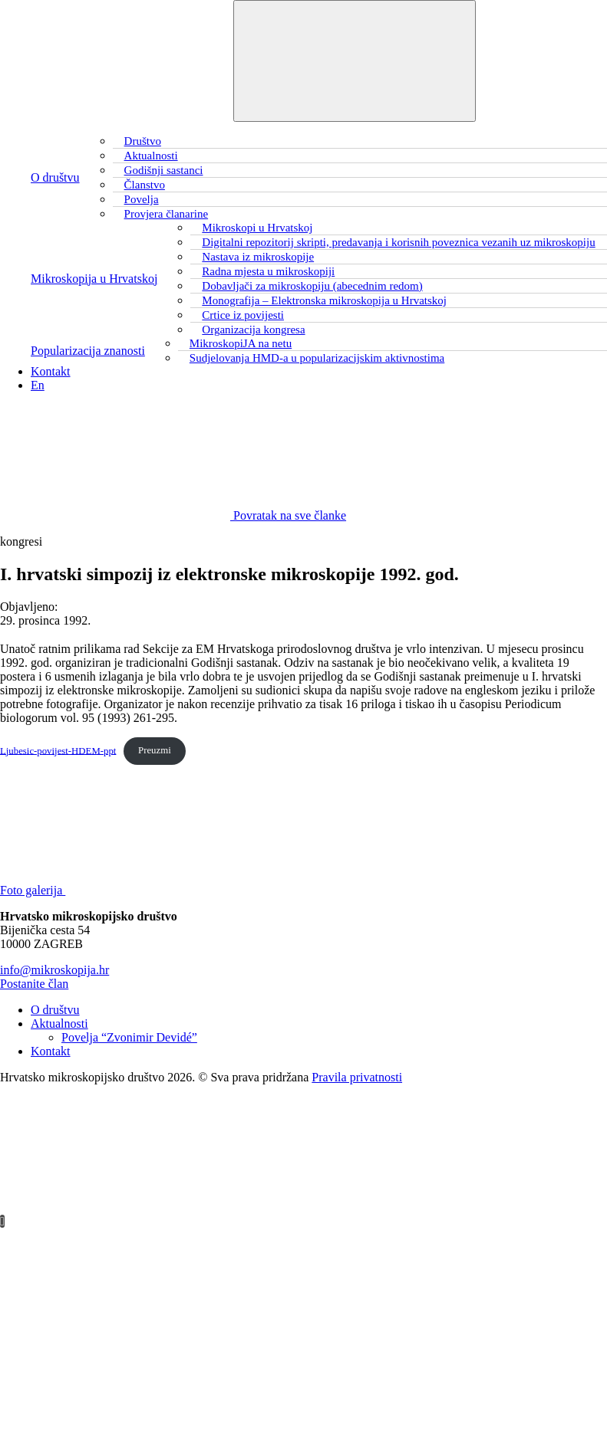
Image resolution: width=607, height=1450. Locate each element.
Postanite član (34, 983)
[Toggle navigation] (354, 61)
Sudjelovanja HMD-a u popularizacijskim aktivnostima (317, 358)
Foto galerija (147, 890)
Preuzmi (154, 750)
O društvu (55, 177)
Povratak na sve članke (173, 515)
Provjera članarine (166, 214)
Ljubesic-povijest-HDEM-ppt (58, 750)
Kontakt (51, 371)
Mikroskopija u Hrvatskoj (94, 278)
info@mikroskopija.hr (54, 969)
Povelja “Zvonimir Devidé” (129, 1037)
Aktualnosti (59, 1023)
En (38, 385)
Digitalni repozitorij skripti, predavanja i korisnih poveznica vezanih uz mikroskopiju (398, 242)
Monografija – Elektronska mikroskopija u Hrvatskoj (324, 300)
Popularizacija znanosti (88, 350)
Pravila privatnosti (357, 1077)
